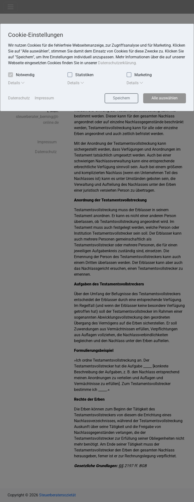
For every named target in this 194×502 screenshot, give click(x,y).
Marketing (139, 75)
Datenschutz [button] (19, 98)
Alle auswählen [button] (164, 98)
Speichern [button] (121, 98)
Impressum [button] (44, 98)
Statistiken (80, 75)
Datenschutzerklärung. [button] (117, 63)
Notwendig (21, 75)
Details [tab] (16, 82)
